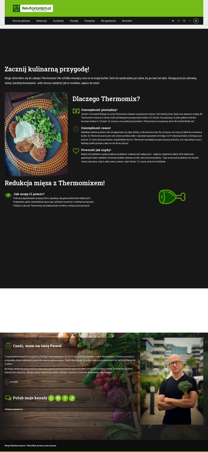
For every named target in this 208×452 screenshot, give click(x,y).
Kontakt (127, 20)
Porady (74, 20)
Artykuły (58, 20)
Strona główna (21, 20)
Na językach (108, 20)
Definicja (41, 20)
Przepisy (89, 20)
